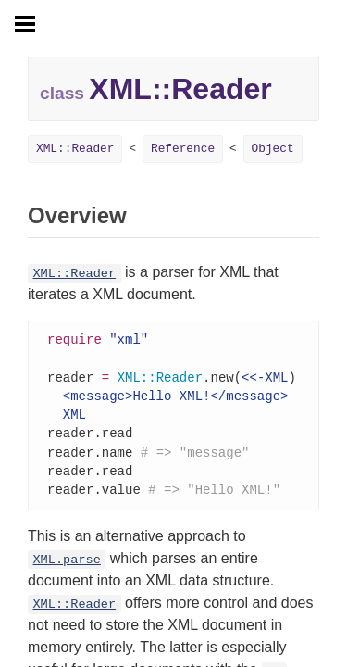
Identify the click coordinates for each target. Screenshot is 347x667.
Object (273, 149)
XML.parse (66, 568)
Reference (183, 149)
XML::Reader (75, 149)
